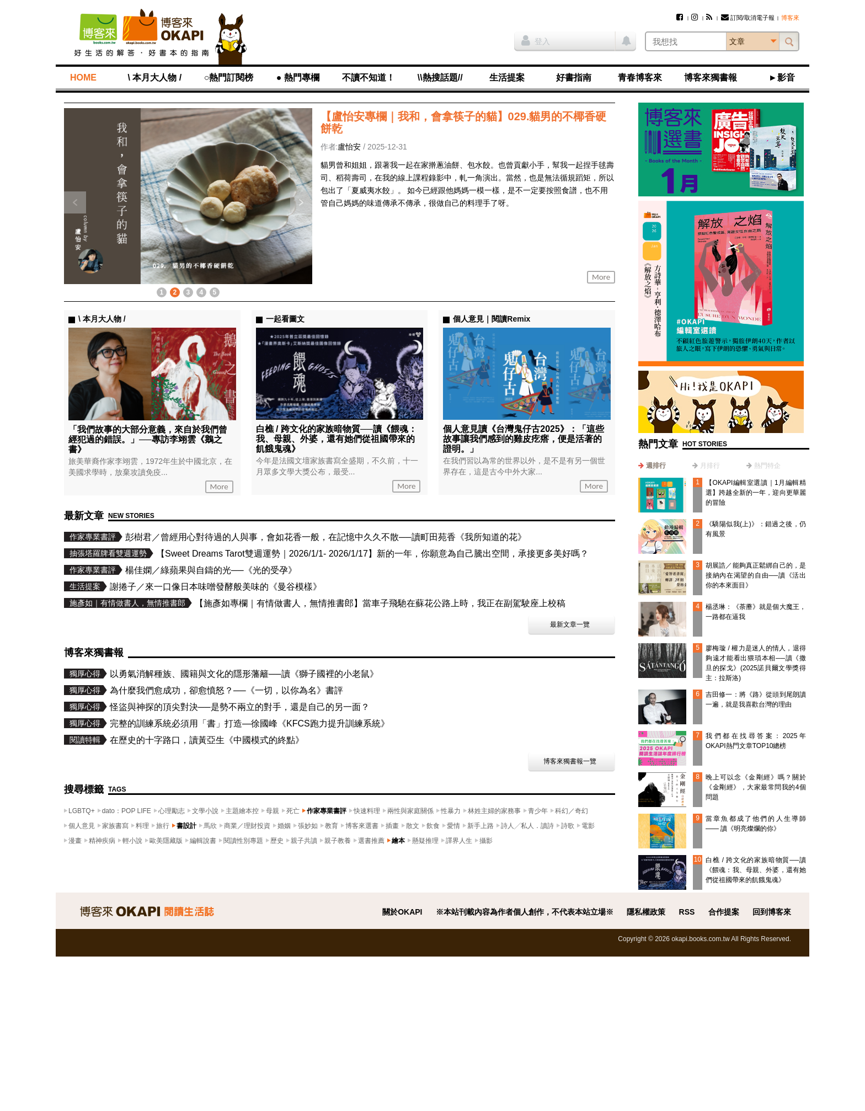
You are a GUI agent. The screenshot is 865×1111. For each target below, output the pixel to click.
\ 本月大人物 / (154, 77)
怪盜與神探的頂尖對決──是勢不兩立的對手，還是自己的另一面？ (240, 707)
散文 (412, 826)
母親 (272, 811)
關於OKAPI (402, 911)
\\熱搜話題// (440, 77)
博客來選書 (361, 826)
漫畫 (75, 841)
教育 (331, 826)
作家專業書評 (326, 811)
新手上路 (480, 826)
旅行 (162, 826)
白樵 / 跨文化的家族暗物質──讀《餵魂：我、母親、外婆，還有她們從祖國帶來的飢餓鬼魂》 (756, 870)
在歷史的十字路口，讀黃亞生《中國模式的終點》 (207, 740)
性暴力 (451, 811)
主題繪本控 (242, 811)
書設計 (186, 826)
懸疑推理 (425, 841)
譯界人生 (459, 841)
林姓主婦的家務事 (494, 811)
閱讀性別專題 (243, 841)
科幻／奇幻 (571, 811)
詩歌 (567, 826)
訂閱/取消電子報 (748, 17)
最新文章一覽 (570, 624)
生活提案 (507, 77)
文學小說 (205, 811)
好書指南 (573, 77)
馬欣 (210, 826)
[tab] (652, 465)
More (219, 487)
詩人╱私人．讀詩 (527, 826)
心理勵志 (171, 811)
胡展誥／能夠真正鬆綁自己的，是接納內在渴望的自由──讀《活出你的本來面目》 (756, 575)
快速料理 (367, 811)
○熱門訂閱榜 (229, 77)
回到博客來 (771, 911)
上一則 (75, 202)
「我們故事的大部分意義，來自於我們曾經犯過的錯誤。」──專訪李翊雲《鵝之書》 (147, 439)
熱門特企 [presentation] (767, 465)
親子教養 (337, 841)
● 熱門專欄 (297, 77)
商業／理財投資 (247, 826)
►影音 (781, 77)
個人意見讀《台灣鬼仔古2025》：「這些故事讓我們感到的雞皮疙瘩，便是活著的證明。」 (523, 438)
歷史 (277, 841)
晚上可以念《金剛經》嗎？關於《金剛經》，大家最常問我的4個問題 (756, 787)
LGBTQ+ (81, 811)
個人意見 (81, 826)
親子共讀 (304, 841)
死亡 (293, 811)
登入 (535, 40)
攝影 (486, 841)
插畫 (392, 826)
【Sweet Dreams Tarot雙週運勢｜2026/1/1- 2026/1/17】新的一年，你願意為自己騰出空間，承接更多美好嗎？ (372, 553)
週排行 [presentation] (656, 465)
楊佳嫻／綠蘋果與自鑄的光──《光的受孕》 (211, 570)
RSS (687, 911)
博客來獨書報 (710, 77)
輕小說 (132, 841)
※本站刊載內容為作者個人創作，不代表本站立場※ (524, 911)
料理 (142, 826)
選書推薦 (371, 841)
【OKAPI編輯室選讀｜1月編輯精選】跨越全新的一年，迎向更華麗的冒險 (756, 492)
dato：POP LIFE (126, 811)
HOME (83, 77)
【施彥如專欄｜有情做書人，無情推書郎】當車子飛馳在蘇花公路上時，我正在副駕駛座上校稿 (380, 603)
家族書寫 (115, 826)
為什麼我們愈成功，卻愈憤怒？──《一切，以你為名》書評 (226, 690)
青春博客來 (640, 77)
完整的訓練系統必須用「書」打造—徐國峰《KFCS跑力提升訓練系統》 (249, 723)
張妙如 (308, 826)
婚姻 (284, 826)
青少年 (538, 811)
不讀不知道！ (368, 77)
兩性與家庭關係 (410, 811)
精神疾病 (102, 841)
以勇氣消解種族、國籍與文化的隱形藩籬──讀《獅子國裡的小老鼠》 (244, 674)
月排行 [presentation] (710, 465)
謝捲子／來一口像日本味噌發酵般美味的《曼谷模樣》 (216, 586)
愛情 (453, 826)
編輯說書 (203, 841)
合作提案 (723, 911)
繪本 (398, 841)
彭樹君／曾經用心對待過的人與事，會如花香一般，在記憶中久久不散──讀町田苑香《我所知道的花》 (325, 537)
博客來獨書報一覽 (569, 761)
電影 (588, 826)
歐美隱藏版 (166, 841)
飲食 (433, 826)
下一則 (301, 202)
